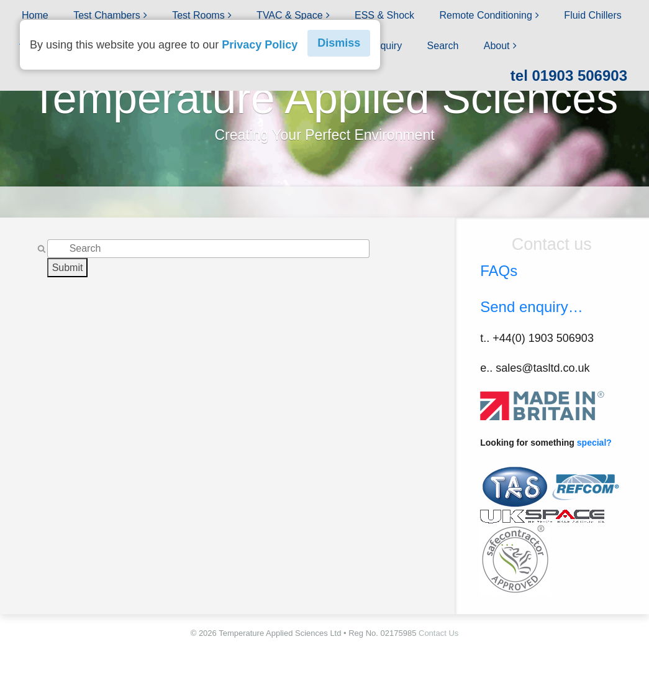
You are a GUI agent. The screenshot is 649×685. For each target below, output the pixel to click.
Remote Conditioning (485, 15)
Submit (67, 267)
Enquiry (385, 45)
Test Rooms (198, 15)
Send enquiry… (531, 306)
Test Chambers (106, 15)
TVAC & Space (289, 15)
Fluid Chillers (592, 15)
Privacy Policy (259, 45)
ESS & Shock (384, 15)
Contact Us (438, 633)
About (497, 45)
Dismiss (338, 43)
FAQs (498, 270)
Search (443, 45)
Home (35, 15)
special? (594, 443)
